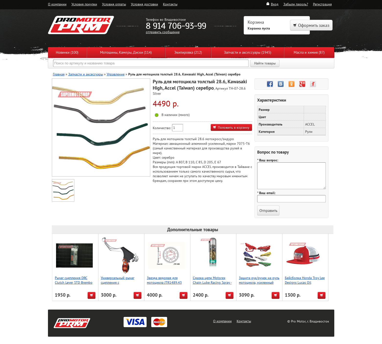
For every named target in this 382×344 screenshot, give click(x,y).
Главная (59, 74)
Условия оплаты (114, 4)
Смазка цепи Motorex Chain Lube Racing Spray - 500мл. (212, 282)
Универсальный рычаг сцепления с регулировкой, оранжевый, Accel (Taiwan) (121, 284)
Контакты (170, 4)
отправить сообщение (163, 32)
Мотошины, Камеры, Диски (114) (126, 52)
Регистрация (322, 4)
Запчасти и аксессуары (85, 74)
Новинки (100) (67, 52)
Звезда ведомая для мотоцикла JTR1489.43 (164, 280)
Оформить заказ (311, 25)
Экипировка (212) (188, 52)
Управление (116, 74)
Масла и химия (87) (309, 52)
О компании (57, 4)
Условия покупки (84, 4)
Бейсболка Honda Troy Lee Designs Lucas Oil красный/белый (305, 282)
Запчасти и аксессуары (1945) (247, 52)
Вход (272, 4)
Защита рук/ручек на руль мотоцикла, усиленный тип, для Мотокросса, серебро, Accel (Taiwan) (259, 284)
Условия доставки (144, 4)
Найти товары (265, 63)
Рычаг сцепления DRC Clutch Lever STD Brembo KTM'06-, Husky (74, 282)
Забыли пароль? (295, 4)
